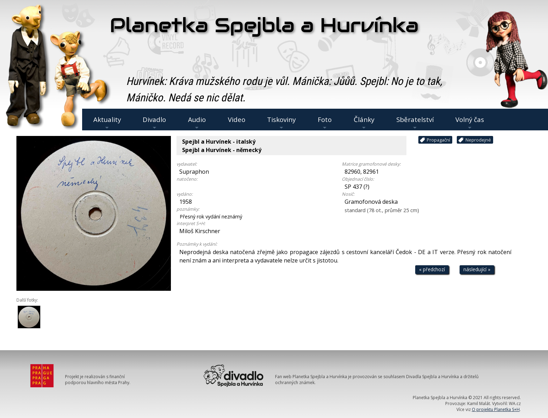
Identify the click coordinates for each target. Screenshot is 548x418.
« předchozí (432, 269)
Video (236, 119)
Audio (197, 122)
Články (364, 122)
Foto (325, 122)
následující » (476, 269)
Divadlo (154, 122)
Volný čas (469, 122)
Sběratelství (415, 122)
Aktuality (107, 122)
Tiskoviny (281, 122)
